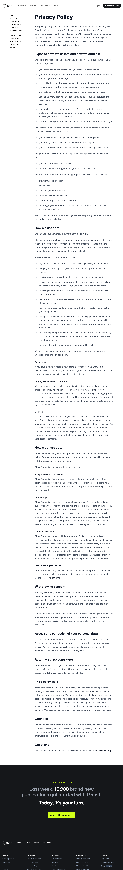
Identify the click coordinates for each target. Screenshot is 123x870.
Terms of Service (15, 19)
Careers (36, 843)
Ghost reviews (57, 866)
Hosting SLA (14, 27)
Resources (47, 843)
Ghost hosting (32, 866)
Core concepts (32, 862)
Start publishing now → (61, 815)
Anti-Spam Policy (15, 41)
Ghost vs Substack (83, 859)
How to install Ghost (34, 859)
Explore (33, 6)
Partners (13, 33)
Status (106, 866)
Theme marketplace (9, 862)
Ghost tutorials (57, 859)
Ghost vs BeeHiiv (82, 862)
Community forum (107, 862)
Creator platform (8, 859)
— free (112, 6)
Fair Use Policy (15, 44)
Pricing (57, 6)
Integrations (6, 866)
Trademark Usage (16, 30)
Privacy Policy (14, 21)
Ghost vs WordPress (83, 866)
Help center (105, 859)
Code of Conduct (15, 36)
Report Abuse (14, 38)
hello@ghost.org (103, 750)
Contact (12, 47)
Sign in (98, 6)
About (19, 843)
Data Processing (15, 24)
